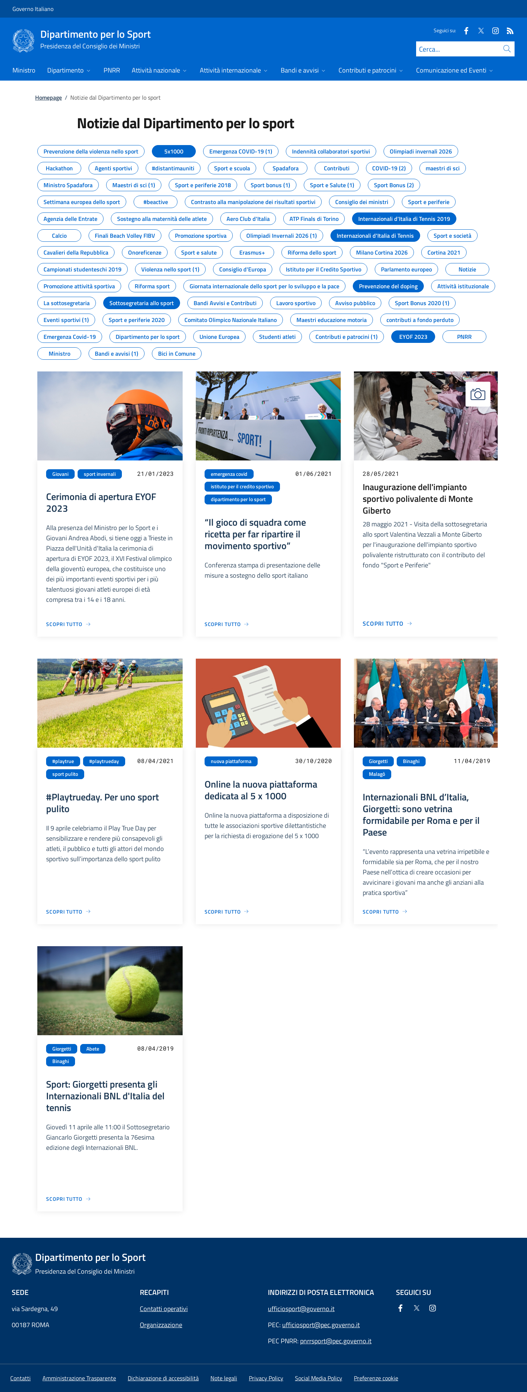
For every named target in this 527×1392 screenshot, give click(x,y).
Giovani (60, 474)
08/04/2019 (155, 1048)
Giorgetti (378, 761)
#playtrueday (104, 761)
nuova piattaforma (231, 761)
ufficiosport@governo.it (301, 1309)
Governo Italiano (32, 8)
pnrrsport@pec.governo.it (335, 1341)
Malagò (377, 774)
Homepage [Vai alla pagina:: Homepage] (48, 97)
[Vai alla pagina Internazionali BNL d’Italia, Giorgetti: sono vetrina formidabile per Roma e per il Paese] (385, 911)
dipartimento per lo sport (238, 499)
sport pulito (65, 774)
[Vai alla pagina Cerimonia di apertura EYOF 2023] (68, 624)
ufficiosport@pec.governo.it (321, 1325)
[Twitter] (478, 30)
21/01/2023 (155, 473)
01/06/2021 (313, 473)
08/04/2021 (155, 761)
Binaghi (411, 761)
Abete (92, 1049)
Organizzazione (161, 1325)
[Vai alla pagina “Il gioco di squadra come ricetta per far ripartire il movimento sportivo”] (227, 624)
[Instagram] (492, 30)
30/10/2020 (313, 761)
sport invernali (100, 474)
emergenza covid (229, 474)
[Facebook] (463, 30)
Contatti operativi (164, 1309)
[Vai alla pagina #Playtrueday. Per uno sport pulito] (68, 911)
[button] (376, 1378)
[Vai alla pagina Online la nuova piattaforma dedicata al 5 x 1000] (227, 911)
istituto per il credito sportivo (242, 486)
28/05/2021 (381, 473)
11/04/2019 (472, 761)
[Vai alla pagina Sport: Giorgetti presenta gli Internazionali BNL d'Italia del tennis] (68, 1199)
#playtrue (63, 761)
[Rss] (507, 30)
